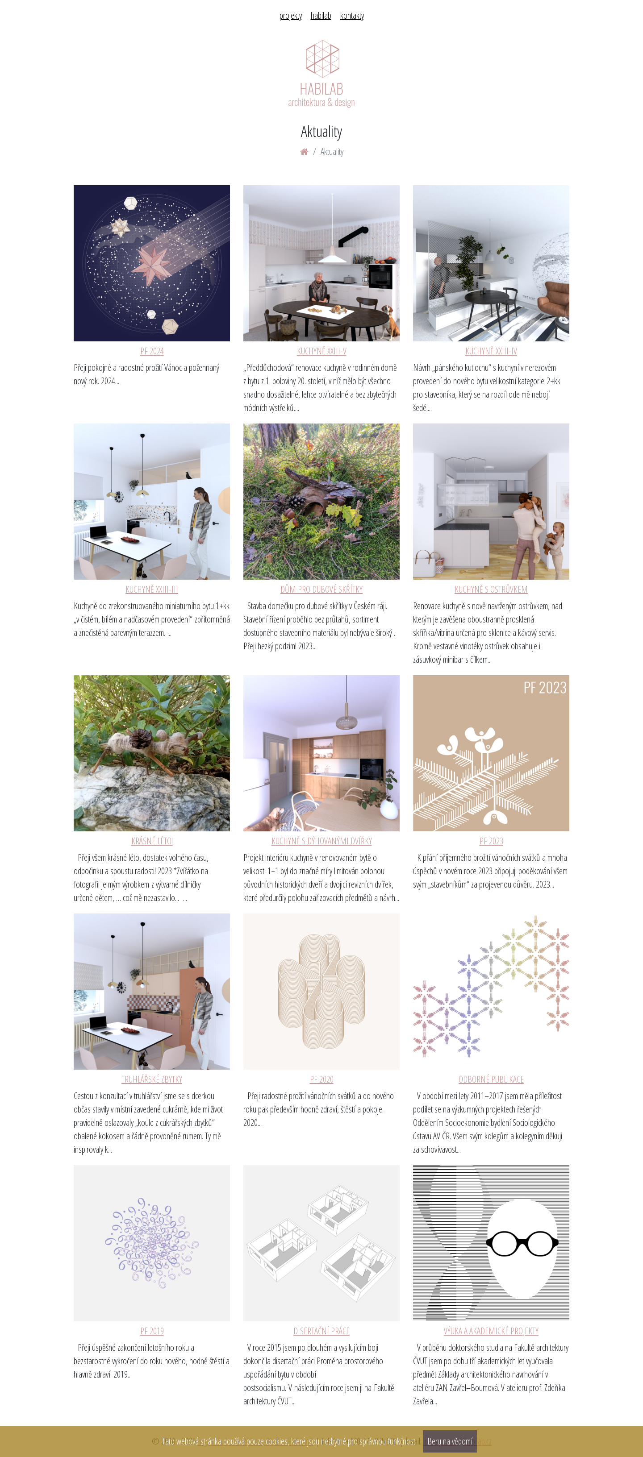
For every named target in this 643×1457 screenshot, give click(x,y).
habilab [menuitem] (321, 15)
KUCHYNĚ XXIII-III (151, 589)
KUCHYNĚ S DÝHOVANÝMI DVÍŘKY (321, 841)
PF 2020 (322, 1079)
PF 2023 (491, 841)
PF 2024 (152, 351)
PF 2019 (152, 1331)
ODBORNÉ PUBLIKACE (491, 1079)
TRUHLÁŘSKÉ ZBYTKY (151, 1079)
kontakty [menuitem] (352, 15)
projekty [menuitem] (291, 15)
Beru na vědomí (449, 1441)
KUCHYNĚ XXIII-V (322, 351)
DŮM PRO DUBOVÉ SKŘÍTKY (321, 589)
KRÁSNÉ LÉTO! (152, 841)
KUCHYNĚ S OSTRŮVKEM (491, 589)
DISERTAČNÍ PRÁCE (321, 1331)
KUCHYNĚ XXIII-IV (491, 351)
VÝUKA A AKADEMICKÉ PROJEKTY (491, 1331)
